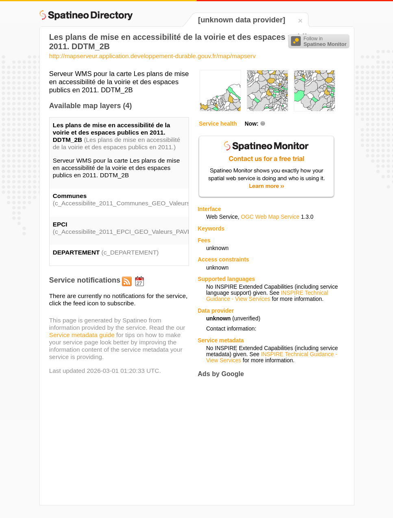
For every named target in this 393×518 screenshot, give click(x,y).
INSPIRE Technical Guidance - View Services (267, 296)
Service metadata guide (82, 334)
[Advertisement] (266, 441)
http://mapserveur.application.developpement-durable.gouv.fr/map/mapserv (152, 55)
